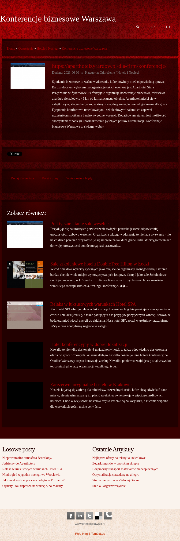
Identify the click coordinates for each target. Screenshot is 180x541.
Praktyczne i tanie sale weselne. (80, 223)
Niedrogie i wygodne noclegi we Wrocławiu (31, 474)
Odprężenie (26, 48)
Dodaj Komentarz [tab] (22, 178)
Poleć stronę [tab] (50, 178)
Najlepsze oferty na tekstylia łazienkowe (119, 458)
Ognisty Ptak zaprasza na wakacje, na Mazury (32, 486)
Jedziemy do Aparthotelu (18, 463)
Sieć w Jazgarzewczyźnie (109, 486)
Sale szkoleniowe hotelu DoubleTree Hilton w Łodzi (99, 263)
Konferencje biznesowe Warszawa (84, 48)
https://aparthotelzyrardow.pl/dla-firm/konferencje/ (109, 66)
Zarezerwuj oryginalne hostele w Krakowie (91, 384)
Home (11, 48)
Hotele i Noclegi (48, 48)
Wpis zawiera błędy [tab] (79, 178)
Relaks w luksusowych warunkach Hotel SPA (93, 304)
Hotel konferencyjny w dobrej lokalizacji (89, 344)
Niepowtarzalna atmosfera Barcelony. (27, 458)
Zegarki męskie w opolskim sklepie (115, 463)
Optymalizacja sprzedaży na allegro (115, 474)
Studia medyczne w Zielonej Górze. (115, 480)
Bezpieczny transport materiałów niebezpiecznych (125, 469)
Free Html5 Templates (90, 533)
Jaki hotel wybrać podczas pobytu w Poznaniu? (33, 480)
